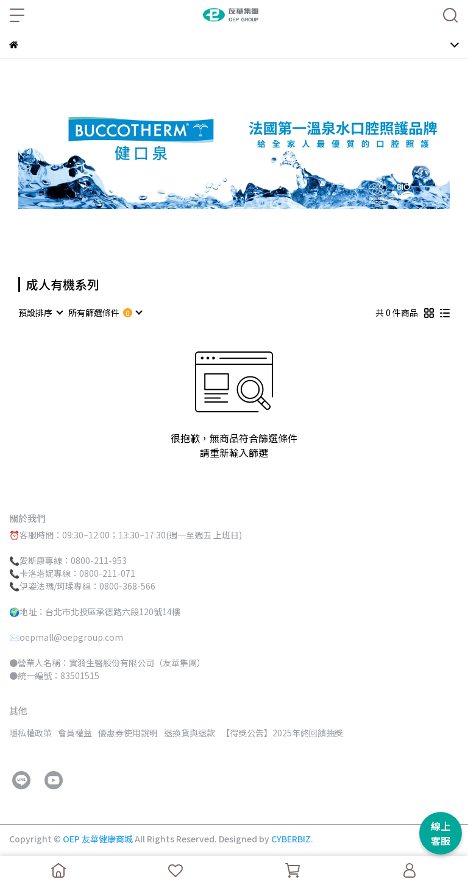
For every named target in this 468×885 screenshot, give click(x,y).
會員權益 (75, 733)
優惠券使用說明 (128, 733)
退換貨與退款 (189, 733)
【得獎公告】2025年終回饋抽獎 (282, 733)
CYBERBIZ (291, 839)
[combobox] (40, 312)
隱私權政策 (30, 733)
